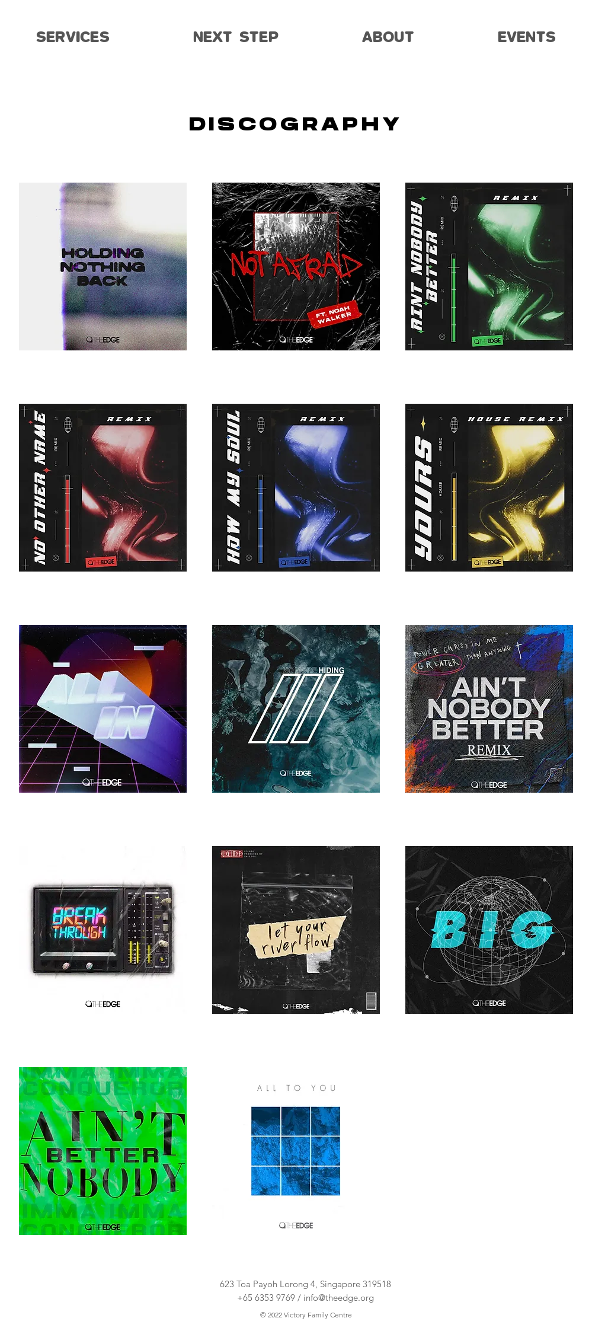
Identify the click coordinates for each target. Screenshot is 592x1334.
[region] (103, 280)
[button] (73, 37)
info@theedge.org (338, 1297)
